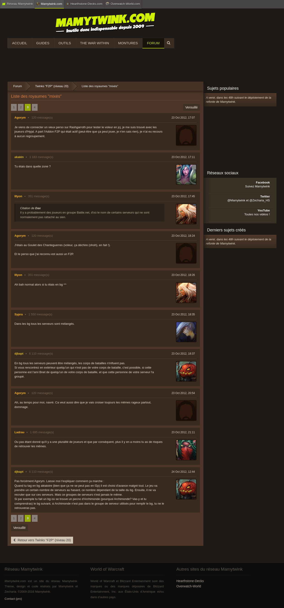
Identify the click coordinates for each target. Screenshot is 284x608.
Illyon (18, 196)
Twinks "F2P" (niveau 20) (51, 86)
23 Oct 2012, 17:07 (183, 117)
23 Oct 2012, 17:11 (183, 157)
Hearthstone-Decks (190, 581)
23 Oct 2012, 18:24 (183, 235)
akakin (19, 157)
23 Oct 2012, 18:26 (183, 275)
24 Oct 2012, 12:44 (183, 471)
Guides (42, 43)
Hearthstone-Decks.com (84, 4)
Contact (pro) (13, 598)
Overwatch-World (188, 586)
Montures (128, 43)
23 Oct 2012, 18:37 (183, 353)
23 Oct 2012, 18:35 (183, 314)
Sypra (18, 314)
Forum (153, 43)
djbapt (18, 353)
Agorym (20, 117)
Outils (65, 43)
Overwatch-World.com (123, 4)
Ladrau (19, 432)
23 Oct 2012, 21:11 (183, 432)
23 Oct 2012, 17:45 (183, 196)
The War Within (94, 43)
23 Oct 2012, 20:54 (183, 393)
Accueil (19, 43)
